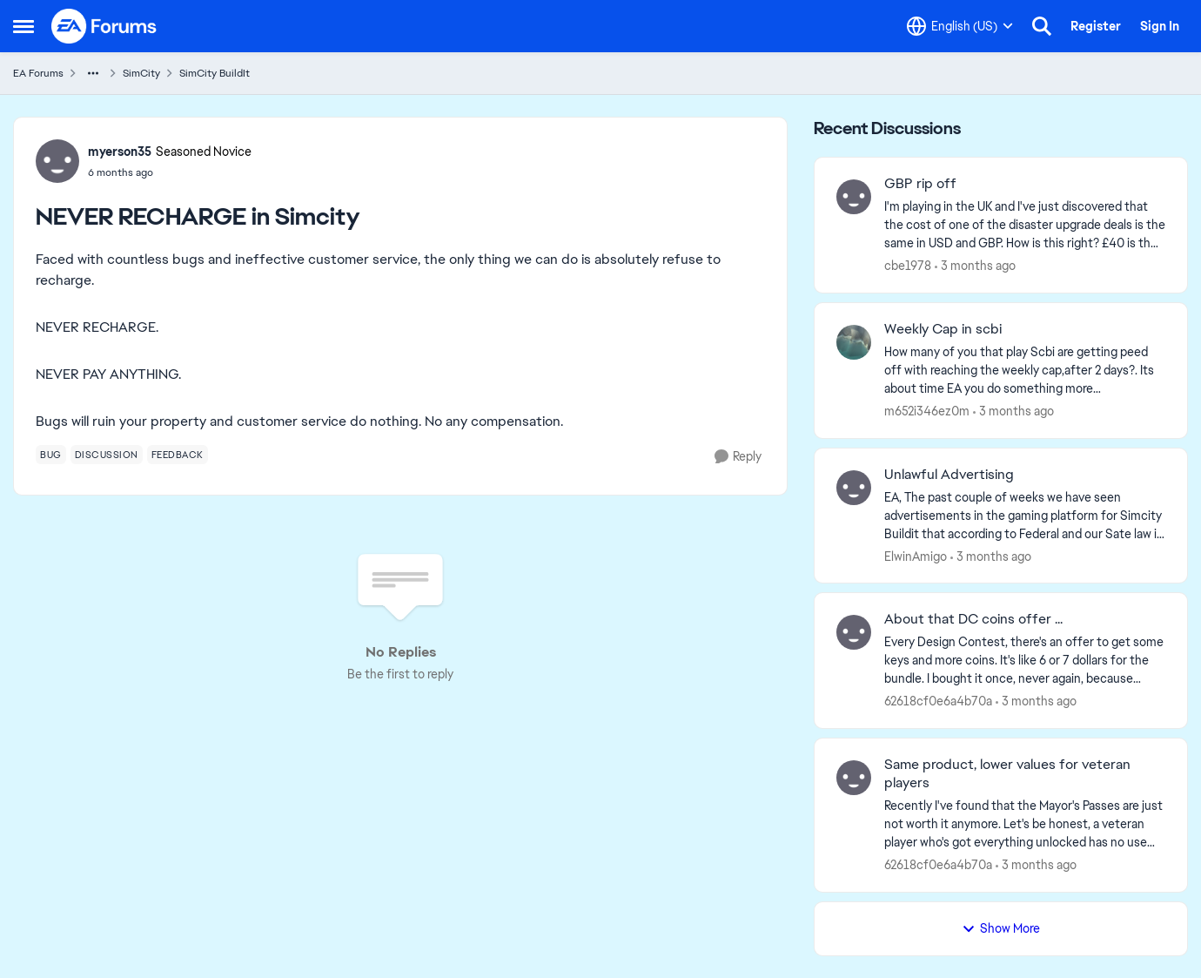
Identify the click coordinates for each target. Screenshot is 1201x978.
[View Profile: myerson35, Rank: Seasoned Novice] (57, 161)
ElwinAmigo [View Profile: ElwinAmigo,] (915, 555)
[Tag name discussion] (106, 454)
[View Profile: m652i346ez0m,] (853, 342)
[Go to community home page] (104, 26)
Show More (1001, 928)
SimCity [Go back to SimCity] (141, 73)
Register (1095, 26)
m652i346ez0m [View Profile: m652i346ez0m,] (927, 411)
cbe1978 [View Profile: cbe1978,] (907, 265)
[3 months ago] (975, 266)
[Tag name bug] (51, 454)
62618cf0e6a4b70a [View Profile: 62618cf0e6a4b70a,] (938, 701)
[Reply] (738, 457)
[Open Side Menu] (23, 26)
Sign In (1159, 26)
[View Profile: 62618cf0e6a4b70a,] (853, 632)
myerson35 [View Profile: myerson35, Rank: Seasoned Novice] (119, 151)
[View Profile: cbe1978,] (853, 196)
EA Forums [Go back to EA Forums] (38, 73)
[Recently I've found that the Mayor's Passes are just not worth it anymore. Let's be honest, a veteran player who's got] (1024, 824)
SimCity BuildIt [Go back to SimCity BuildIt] (214, 73)
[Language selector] (960, 26)
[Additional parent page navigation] (93, 73)
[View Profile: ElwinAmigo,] (853, 487)
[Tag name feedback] (177, 454)
